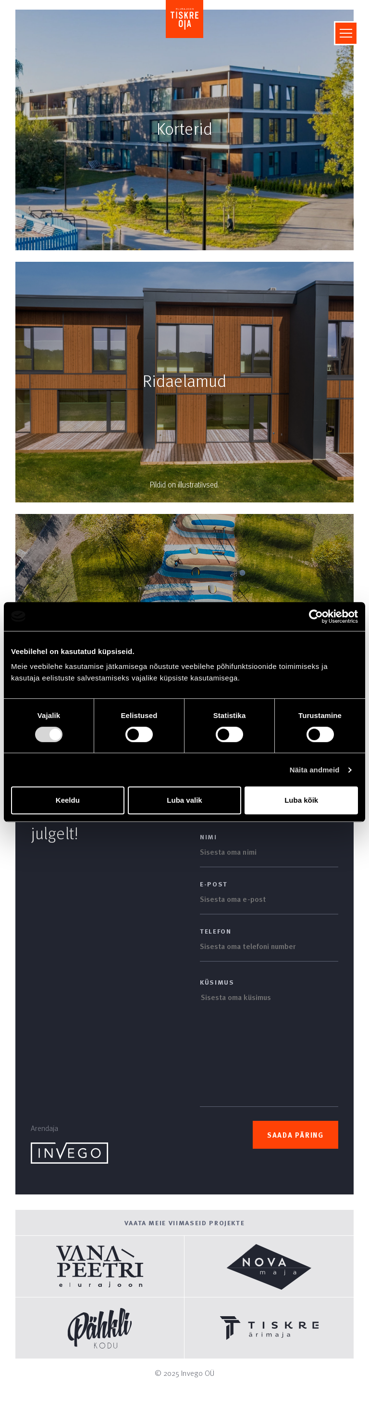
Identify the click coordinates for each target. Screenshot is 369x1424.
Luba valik (184, 800)
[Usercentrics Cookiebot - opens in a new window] (316, 616)
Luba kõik (301, 800)
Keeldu (68, 800)
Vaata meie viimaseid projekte (184, 1223)
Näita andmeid (315, 770)
